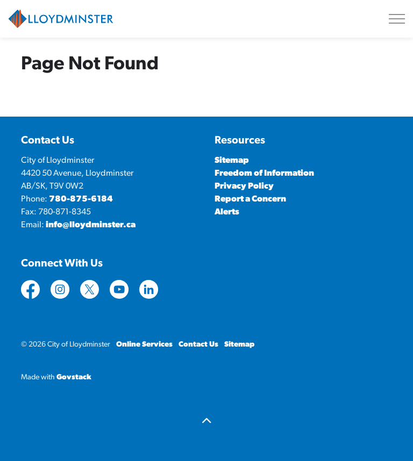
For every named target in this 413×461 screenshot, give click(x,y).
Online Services (144, 345)
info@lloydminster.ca (91, 225)
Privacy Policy (244, 186)
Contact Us (198, 345)
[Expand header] (397, 19)
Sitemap (232, 160)
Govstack (73, 377)
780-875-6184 (81, 199)
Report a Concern (250, 199)
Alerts (227, 212)
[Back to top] (206, 422)
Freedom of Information (264, 173)
